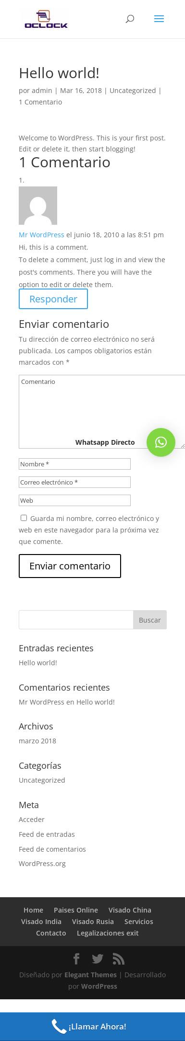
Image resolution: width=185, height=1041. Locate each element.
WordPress (99, 986)
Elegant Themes (90, 974)
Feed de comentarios (52, 849)
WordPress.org (42, 863)
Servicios (138, 921)
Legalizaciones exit (108, 932)
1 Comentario (40, 101)
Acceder (32, 819)
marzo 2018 (37, 740)
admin (42, 90)
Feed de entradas (47, 834)
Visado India (41, 921)
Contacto (51, 932)
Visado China (130, 909)
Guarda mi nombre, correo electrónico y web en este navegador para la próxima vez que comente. (89, 530)
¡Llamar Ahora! (87, 1026)
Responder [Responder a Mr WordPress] (53, 298)
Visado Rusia (93, 921)
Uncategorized (133, 90)
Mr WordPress (41, 234)
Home (33, 909)
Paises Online (76, 909)
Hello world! (38, 662)
